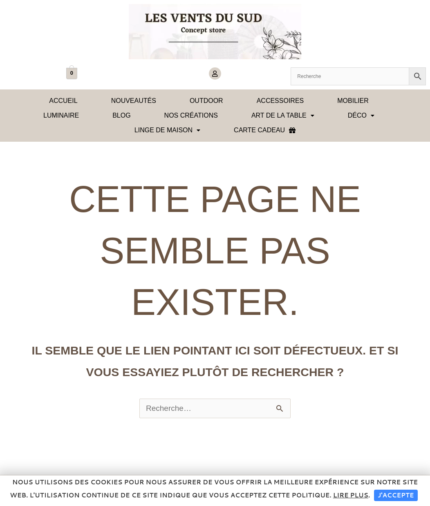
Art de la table (282, 115)
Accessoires (280, 100)
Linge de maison (167, 130)
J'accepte (396, 495)
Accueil (63, 100)
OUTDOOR (206, 100)
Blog (121, 115)
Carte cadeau (265, 130)
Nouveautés (133, 100)
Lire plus (350, 495)
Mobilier (352, 100)
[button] (283, 115)
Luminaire (61, 115)
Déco (361, 115)
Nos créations (191, 115)
